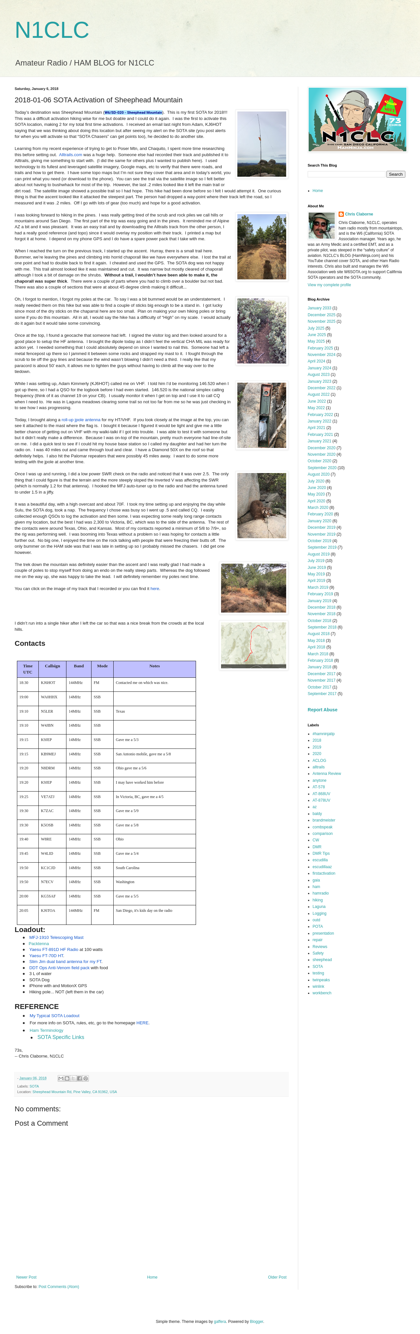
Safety (318, 953)
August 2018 (318, 633)
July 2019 (316, 560)
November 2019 (321, 534)
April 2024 (316, 361)
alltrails (319, 767)
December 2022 (321, 388)
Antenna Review (327, 773)
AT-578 (319, 787)
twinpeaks (321, 980)
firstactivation (324, 873)
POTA (318, 926)
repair (318, 940)
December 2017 (321, 674)
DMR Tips (321, 853)
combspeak (322, 827)
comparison (323, 833)
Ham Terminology (46, 1030)
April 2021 (316, 427)
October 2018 (319, 620)
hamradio (321, 893)
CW (316, 840)
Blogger (256, 1321)
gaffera (220, 1321)
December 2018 (321, 607)
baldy (317, 813)
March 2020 (318, 507)
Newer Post (26, 1277)
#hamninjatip (324, 734)
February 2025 (320, 348)
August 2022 (318, 394)
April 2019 (316, 580)
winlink (318, 986)
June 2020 (317, 487)
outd (316, 920)
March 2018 (318, 654)
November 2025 (321, 321)
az (315, 807)
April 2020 (316, 501)
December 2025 (321, 315)
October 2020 (319, 461)
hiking (318, 900)
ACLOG (319, 760)
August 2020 (318, 474)
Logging (320, 913)
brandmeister (324, 820)
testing (318, 973)
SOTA (34, 1086)
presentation (323, 933)
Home (152, 1277)
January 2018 (319, 667)
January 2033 (319, 308)
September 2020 (322, 468)
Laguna (319, 906)
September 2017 (322, 693)
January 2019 (319, 601)
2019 (317, 747)
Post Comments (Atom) (58, 1286)
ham (316, 886)
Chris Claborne (359, 214)
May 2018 (316, 640)
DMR (317, 847)
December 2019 (321, 527)
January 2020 (319, 521)
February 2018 (320, 660)
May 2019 (316, 574)
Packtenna (39, 943)
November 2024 (321, 354)
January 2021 (319, 441)
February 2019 (320, 594)
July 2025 (316, 328)
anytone (320, 780)
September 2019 (322, 547)
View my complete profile (329, 285)
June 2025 (317, 335)
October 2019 (319, 541)
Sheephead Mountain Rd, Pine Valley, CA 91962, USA (75, 1092)
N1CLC (52, 30)
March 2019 (318, 587)
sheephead (322, 959)
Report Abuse (322, 709)
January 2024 (319, 368)
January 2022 (319, 421)
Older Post (277, 1277)
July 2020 (316, 481)
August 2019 (318, 554)
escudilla (320, 860)
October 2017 (319, 687)
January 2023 (319, 381)
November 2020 (321, 454)
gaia (316, 880)
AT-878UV (321, 800)
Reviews (320, 946)
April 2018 (316, 647)
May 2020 (316, 494)
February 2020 (320, 514)
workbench (322, 993)
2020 (317, 753)
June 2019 (317, 567)
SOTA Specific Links (60, 1037)
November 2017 (321, 680)
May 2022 (316, 408)
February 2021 (320, 434)
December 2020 (321, 448)
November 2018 (321, 614)
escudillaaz (322, 867)
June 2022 (317, 401)
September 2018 (322, 627)
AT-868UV (321, 794)
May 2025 (316, 341)
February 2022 (320, 414)
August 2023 (318, 374)
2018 (317, 740)
